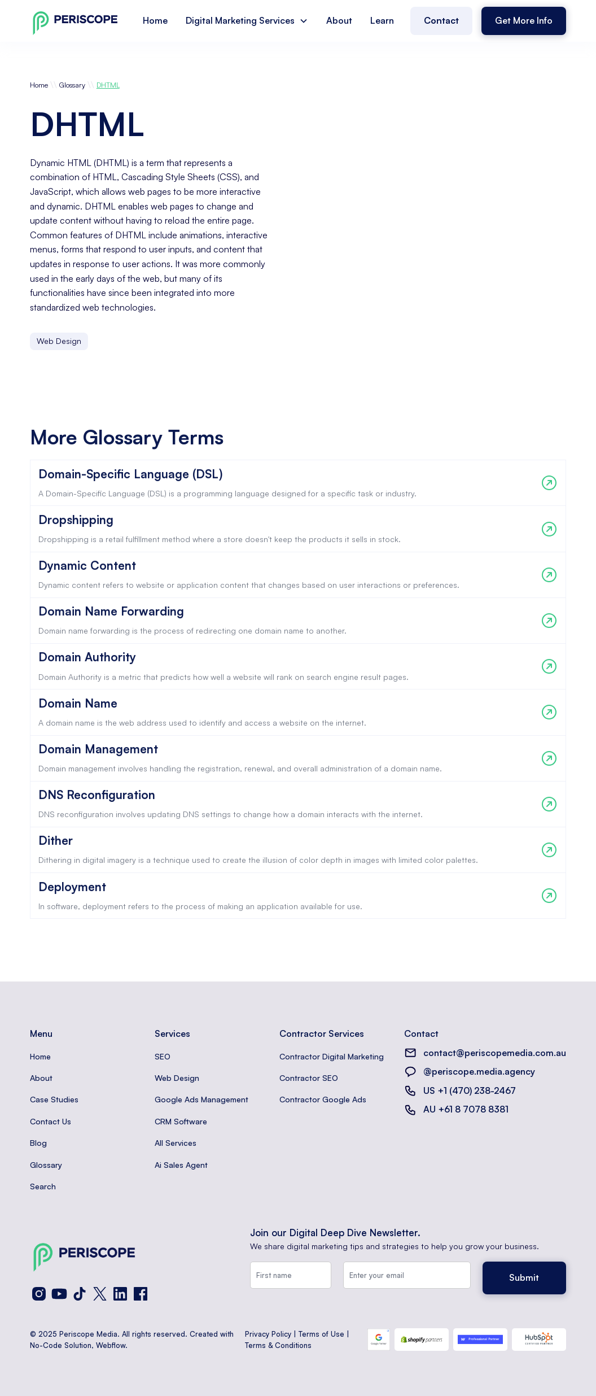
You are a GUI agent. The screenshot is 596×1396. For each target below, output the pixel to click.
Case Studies (54, 1099)
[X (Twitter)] (100, 1294)
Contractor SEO (308, 1078)
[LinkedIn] (120, 1294)
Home (155, 20)
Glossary (72, 84)
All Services (175, 1143)
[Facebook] (141, 1294)
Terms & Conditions (278, 1345)
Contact (441, 20)
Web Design (177, 1078)
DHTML (108, 84)
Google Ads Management (201, 1099)
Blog (38, 1143)
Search (43, 1186)
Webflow (110, 1345)
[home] (75, 20)
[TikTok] (80, 1294)
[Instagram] (39, 1294)
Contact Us (50, 1121)
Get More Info (524, 20)
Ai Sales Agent (181, 1165)
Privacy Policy (268, 1333)
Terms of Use (321, 1333)
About (339, 20)
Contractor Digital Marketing (331, 1056)
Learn (382, 20)
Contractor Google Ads (322, 1099)
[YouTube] (59, 1294)
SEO (162, 1056)
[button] (247, 21)
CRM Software (181, 1121)
